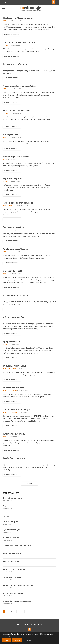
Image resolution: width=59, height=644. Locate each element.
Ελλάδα (5, 20)
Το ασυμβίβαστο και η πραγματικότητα (17, 546)
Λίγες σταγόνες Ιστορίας (12, 530)
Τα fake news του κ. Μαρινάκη (16, 249)
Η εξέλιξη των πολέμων (11, 562)
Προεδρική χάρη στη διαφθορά (14, 570)
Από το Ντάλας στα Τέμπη (14, 317)
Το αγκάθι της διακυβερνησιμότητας (19, 42)
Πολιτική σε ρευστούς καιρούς (16, 157)
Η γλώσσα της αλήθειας (13, 388)
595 (19, 612)
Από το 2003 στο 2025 (13, 271)
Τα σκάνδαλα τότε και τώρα (13, 578)
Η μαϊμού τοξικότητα (12, 342)
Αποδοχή (6, 640)
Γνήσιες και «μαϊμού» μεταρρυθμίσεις (20, 86)
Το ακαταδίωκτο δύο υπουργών (17, 410)
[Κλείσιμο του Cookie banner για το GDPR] (35, 640)
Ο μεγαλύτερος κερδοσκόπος (13, 594)
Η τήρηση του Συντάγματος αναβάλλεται (18, 586)
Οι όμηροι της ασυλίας (11, 538)
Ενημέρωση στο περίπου (13, 227)
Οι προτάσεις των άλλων (14, 434)
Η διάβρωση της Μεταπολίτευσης (18, 18)
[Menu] (3, 8)
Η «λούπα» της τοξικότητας (15, 64)
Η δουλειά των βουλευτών (12, 554)
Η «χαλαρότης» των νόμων (12, 506)
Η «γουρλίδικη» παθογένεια (12, 498)
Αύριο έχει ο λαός (10, 135)
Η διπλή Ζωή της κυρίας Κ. (14, 459)
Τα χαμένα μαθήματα (10, 522)
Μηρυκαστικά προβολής (13, 179)
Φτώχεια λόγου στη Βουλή (15, 366)
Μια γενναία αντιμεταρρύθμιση (17, 110)
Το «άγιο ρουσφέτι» (10, 514)
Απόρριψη (17, 640)
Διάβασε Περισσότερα (12, 34)
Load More (29, 484)
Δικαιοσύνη (6, 369)
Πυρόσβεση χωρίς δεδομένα (15, 295)
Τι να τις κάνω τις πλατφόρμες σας (18, 203)
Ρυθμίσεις (28, 640)
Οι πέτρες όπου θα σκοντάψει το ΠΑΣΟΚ (17, 601)
